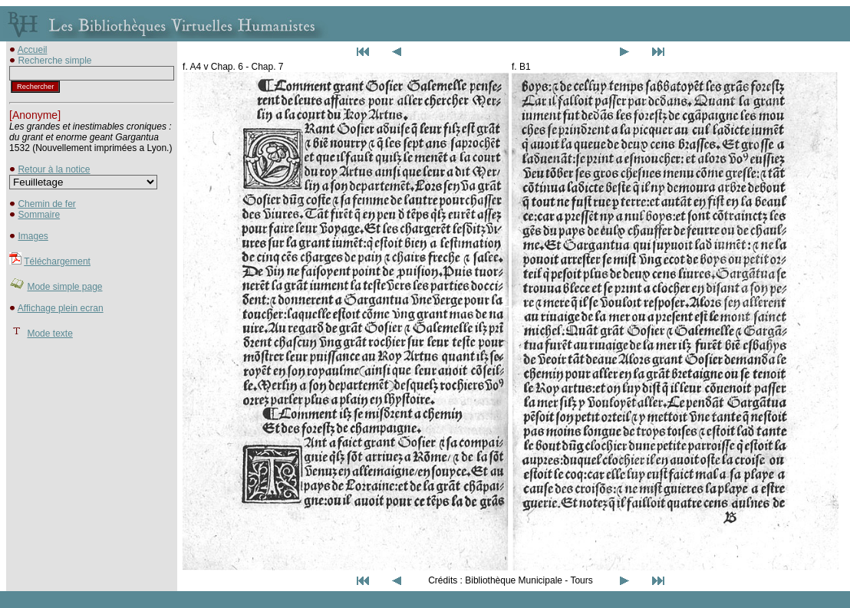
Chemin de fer (46, 204)
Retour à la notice (54, 169)
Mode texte (49, 333)
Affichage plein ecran (61, 308)
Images (33, 236)
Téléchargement (57, 261)
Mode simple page (64, 286)
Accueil (33, 49)
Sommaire (39, 214)
